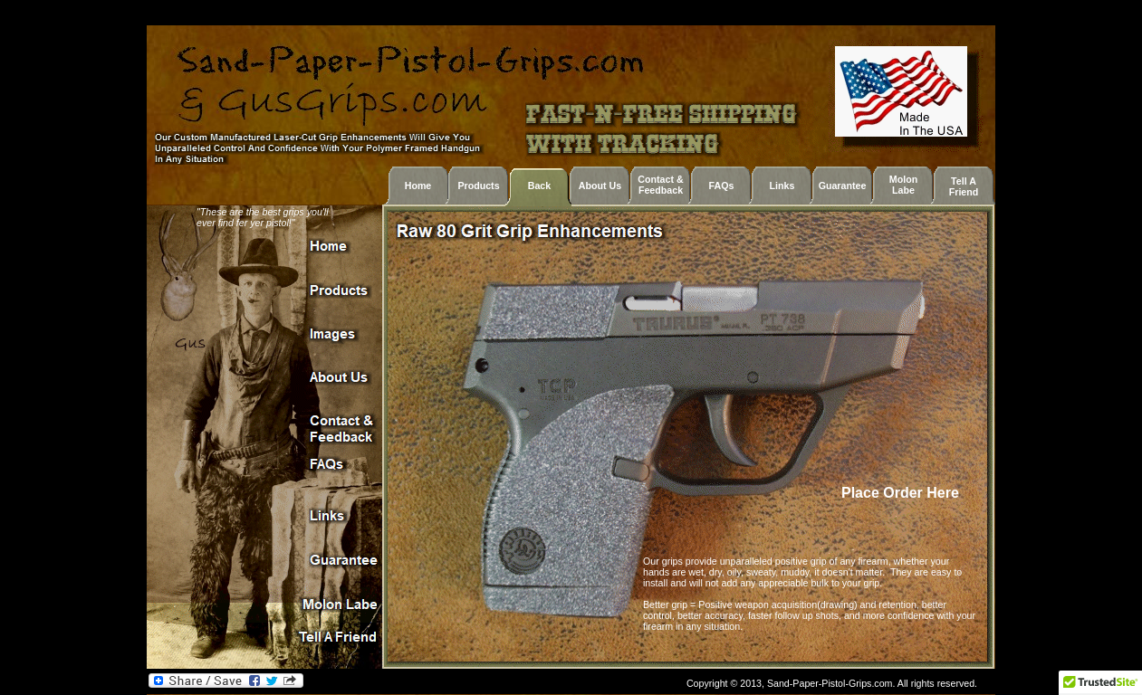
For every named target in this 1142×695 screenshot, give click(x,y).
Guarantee (843, 185)
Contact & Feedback (660, 184)
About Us (600, 185)
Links (782, 185)
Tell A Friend (964, 186)
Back (539, 185)
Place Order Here (902, 492)
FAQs (721, 185)
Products (478, 185)
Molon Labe (903, 184)
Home (418, 185)
